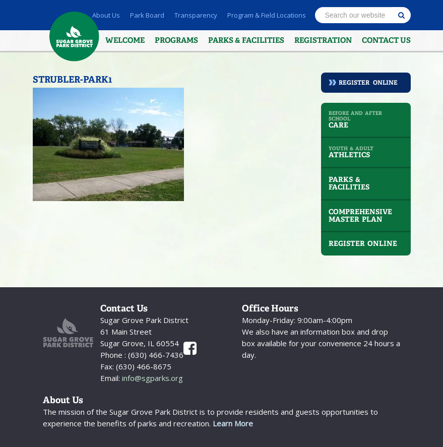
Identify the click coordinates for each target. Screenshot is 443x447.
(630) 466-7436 (154, 355)
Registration (323, 40)
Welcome (125, 40)
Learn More (233, 423)
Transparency (195, 15)
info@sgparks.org (151, 378)
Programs (176, 40)
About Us (106, 15)
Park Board (147, 15)
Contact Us (386, 40)
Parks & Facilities (246, 40)
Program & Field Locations (266, 15)
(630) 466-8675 (142, 366)
